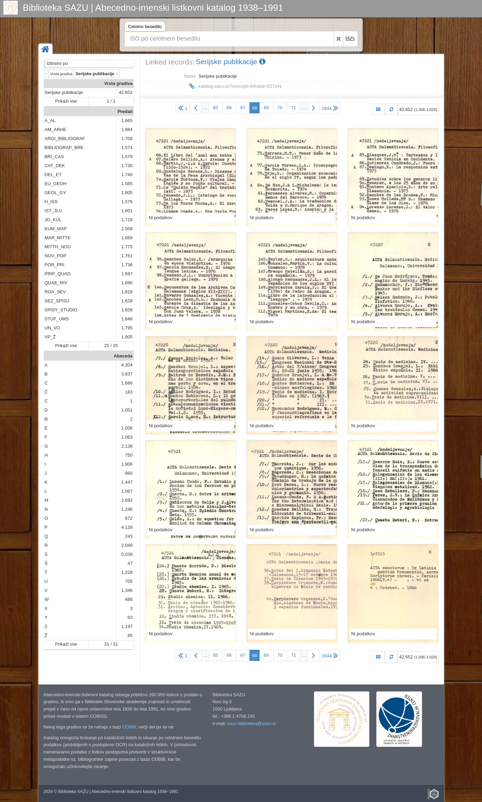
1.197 (127, 626)
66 (229, 107)
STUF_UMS (57, 318)
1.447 (127, 482)
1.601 (127, 210)
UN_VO (52, 327)
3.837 (127, 374)
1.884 (127, 129)
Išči (350, 38)
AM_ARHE (56, 129)
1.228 (127, 572)
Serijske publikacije (64, 92)
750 (129, 455)
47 (130, 563)
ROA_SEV (55, 291)
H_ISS (51, 201)
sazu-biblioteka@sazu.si (251, 723)
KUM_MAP (56, 228)
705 (129, 581)
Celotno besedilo (145, 27)
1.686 (127, 383)
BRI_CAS (54, 156)
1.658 (127, 309)
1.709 (127, 138)
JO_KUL (53, 219)
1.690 (127, 282)
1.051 (127, 410)
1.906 (127, 464)
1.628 (127, 300)
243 (129, 536)
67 (242, 107)
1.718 (127, 219)
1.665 (127, 120)
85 (130, 635)
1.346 (127, 590)
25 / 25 (111, 345)
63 (130, 617)
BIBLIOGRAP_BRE (64, 147)
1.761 (127, 255)
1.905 (127, 336)
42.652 (126, 92)
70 (280, 107)
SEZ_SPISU (57, 300)
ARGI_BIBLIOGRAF (65, 138)
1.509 (127, 228)
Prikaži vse (66, 101)
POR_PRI (54, 264)
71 (293, 107)
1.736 (127, 264)
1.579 (127, 156)
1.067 (127, 491)
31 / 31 (111, 644)
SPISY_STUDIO (61, 309)
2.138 (127, 446)
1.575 (127, 201)
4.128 (127, 527)
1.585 (127, 183)
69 (266, 107)
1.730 (127, 165)
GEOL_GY (55, 192)
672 (129, 518)
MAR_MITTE (58, 237)
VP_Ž (50, 336)
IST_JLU (53, 210)
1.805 (127, 192)
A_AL (50, 120)
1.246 (127, 509)
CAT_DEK (55, 165)
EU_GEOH (56, 183)
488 (129, 599)
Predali (124, 111)
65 (215, 107)
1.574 (127, 147)
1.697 (127, 273)
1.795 (127, 327)
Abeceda (123, 356)
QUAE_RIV (56, 282)
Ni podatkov (161, 217)
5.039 (127, 554)
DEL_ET (53, 174)
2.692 (127, 500)
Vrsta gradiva (118, 83)
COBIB (129, 727)
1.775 (127, 246)
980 (129, 473)
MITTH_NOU (58, 246)
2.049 (127, 545)
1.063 (127, 437)
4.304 (127, 365)
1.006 (127, 428)
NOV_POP (56, 255)
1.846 (127, 318)
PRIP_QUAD (58, 273)
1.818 (127, 291)
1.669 (127, 237)
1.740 (127, 174)
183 (129, 392)
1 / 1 (111, 101)
